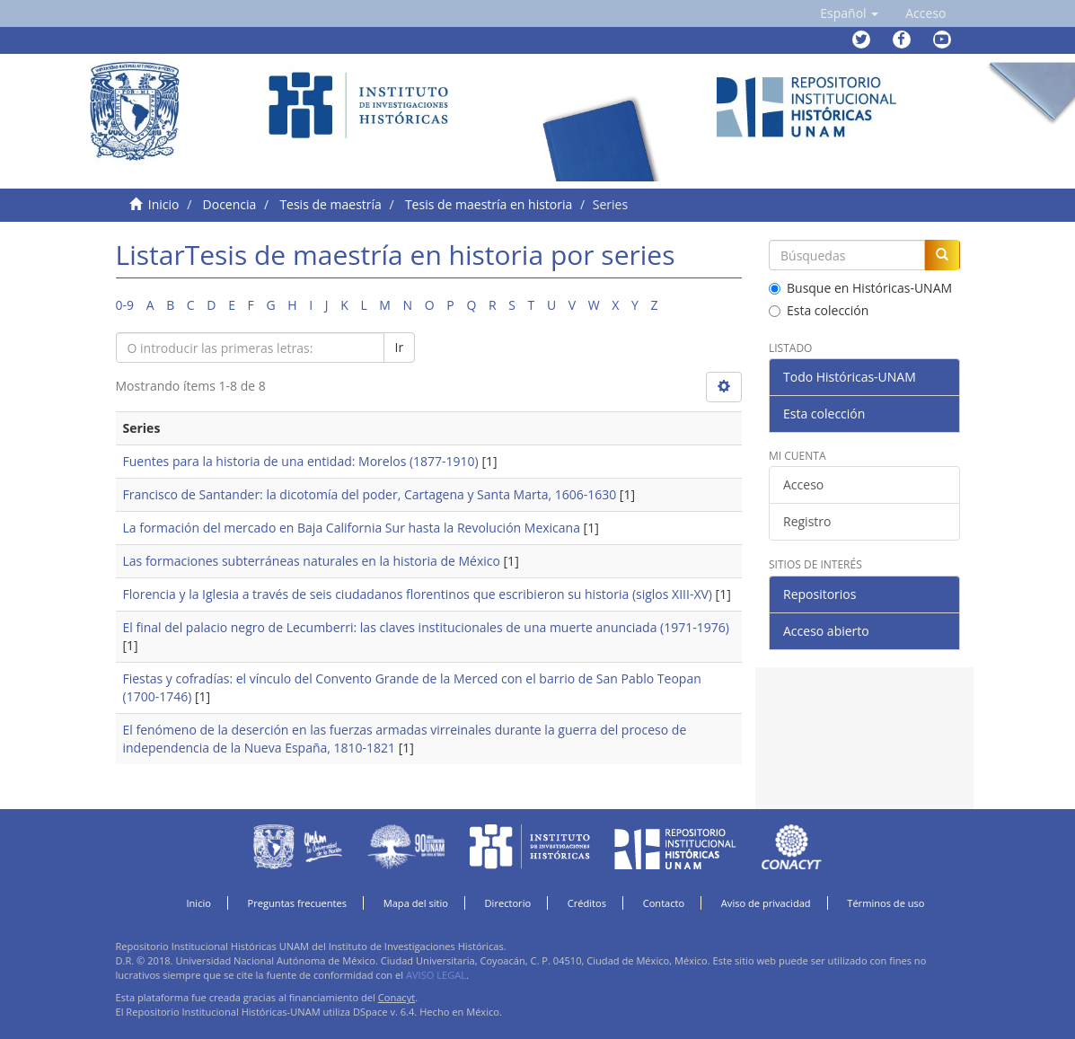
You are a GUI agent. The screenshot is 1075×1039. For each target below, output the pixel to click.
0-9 (125, 304)
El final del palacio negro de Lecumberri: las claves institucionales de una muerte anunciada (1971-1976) (426, 627)
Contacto (664, 903)
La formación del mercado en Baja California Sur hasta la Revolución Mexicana (351, 527)
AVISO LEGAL (436, 975)
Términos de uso (885, 903)
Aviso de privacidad (766, 903)
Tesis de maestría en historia (488, 204)
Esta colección (818, 310)
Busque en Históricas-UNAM (860, 287)
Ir (399, 347)
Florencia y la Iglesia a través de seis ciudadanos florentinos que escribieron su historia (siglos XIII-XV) (417, 594)
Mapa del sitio (415, 903)
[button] (849, 13)
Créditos (587, 903)
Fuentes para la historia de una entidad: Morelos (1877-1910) (301, 461)
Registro (807, 521)
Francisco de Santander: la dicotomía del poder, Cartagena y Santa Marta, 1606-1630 (370, 494)
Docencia (230, 204)
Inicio (164, 204)
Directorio (508, 903)
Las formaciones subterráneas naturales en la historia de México (311, 560)
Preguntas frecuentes (297, 903)
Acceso (803, 484)
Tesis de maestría (330, 204)
